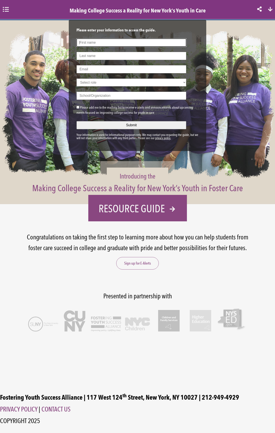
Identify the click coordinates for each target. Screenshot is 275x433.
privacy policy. (163, 138)
